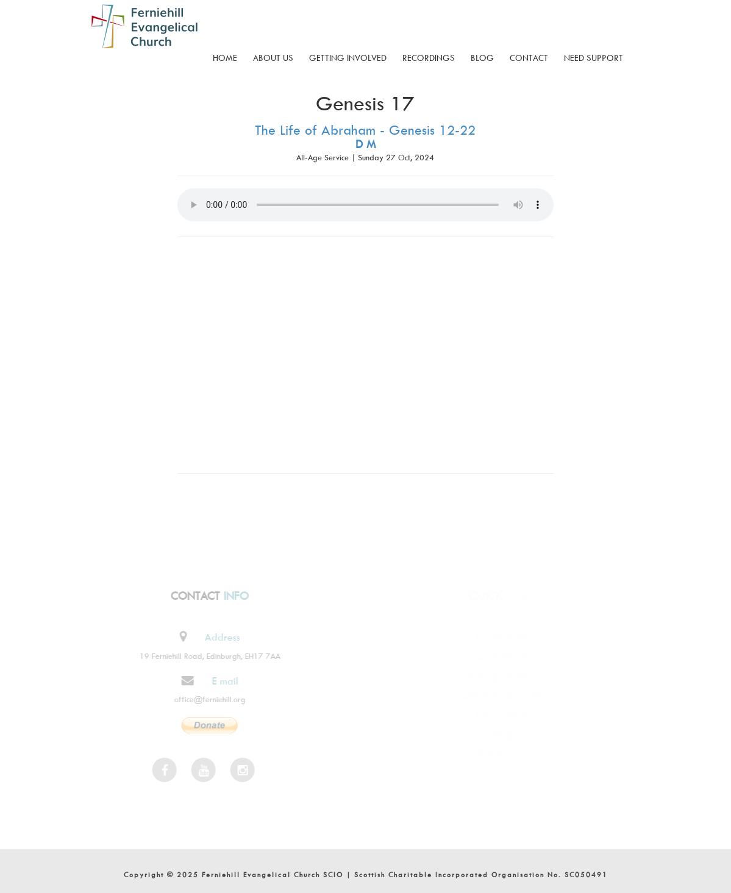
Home (225, 57)
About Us (273, 57)
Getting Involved (348, 57)
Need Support (593, 57)
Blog (482, 57)
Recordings (428, 57)
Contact (529, 57)
